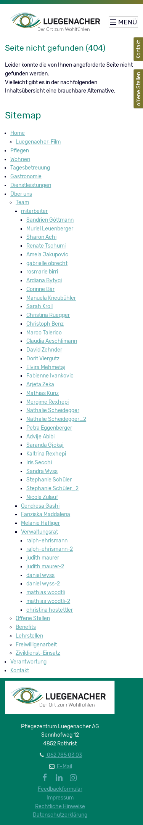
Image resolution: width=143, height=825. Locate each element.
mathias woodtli (45, 592)
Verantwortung (28, 662)
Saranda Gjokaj (45, 445)
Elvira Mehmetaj (46, 367)
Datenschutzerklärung (60, 815)
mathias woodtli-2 (48, 601)
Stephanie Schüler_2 (52, 488)
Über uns (21, 194)
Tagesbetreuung (30, 168)
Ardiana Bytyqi (44, 280)
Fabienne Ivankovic (50, 376)
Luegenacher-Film (38, 142)
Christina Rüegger (48, 315)
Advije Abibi (40, 436)
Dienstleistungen (30, 185)
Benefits (26, 627)
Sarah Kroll (39, 306)
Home (17, 133)
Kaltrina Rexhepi (46, 454)
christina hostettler (49, 610)
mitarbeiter (34, 211)
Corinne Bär (40, 289)
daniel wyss (40, 575)
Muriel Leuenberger (49, 228)
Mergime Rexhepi (47, 402)
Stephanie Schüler (49, 479)
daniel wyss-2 (43, 583)
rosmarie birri (42, 272)
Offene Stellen (33, 618)
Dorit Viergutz (42, 358)
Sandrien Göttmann (50, 220)
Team (22, 202)
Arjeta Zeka (40, 384)
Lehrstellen (29, 636)
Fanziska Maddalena (45, 514)
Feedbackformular (60, 789)
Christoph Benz (45, 324)
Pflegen (19, 150)
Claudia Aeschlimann (51, 341)
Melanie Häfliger (40, 523)
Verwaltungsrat (39, 532)
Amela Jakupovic (47, 254)
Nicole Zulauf (42, 497)
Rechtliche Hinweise (60, 806)
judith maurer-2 (45, 566)
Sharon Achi (41, 237)
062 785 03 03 (64, 755)
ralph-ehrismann (46, 540)
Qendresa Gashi (40, 506)
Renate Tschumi (46, 246)
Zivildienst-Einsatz (38, 653)
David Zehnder (44, 350)
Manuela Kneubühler (51, 298)
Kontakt (19, 670)
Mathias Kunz (42, 393)
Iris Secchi (39, 462)
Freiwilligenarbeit (36, 644)
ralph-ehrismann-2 (49, 549)
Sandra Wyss (42, 471)
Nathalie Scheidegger (52, 410)
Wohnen (20, 159)
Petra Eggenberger (49, 428)
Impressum (60, 798)
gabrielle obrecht (46, 263)
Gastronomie (26, 176)
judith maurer (42, 558)
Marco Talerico (44, 332)
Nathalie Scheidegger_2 (56, 419)
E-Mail (64, 766)
